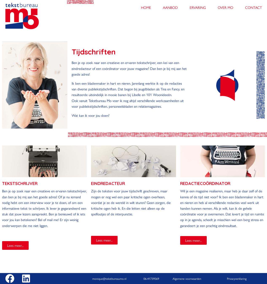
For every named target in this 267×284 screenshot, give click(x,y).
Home (146, 7)
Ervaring (198, 7)
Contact (253, 7)
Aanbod (170, 7)
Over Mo (225, 7)
